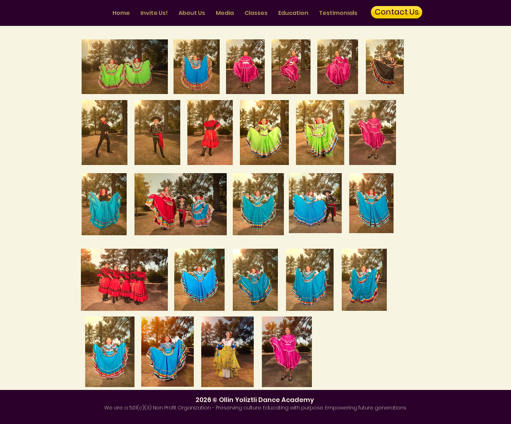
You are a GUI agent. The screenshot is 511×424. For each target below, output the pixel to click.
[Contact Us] (396, 12)
